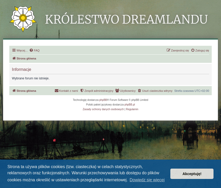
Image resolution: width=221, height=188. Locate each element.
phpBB (103, 100)
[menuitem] (34, 50)
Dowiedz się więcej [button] (147, 180)
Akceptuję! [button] (192, 174)
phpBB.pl (129, 104)
